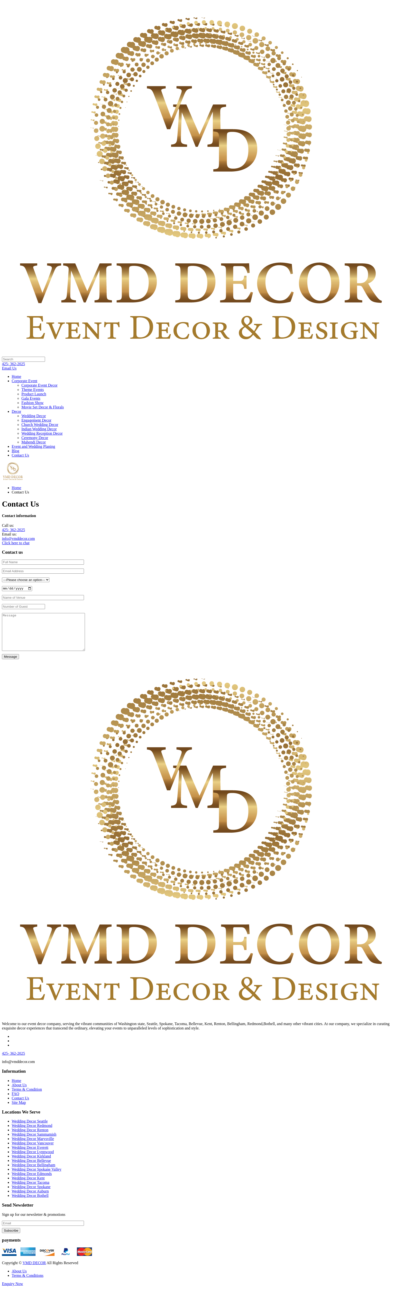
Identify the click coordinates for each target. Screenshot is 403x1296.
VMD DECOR (34, 1271)
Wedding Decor (33, 416)
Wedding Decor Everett (30, 1155)
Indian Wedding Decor (39, 429)
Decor (16, 411)
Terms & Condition (27, 1097)
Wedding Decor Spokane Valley (36, 1177)
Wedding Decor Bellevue (31, 1168)
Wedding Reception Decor (42, 433)
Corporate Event (24, 381)
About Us (19, 1093)
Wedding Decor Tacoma (30, 1190)
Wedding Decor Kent (28, 1186)
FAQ (15, 1102)
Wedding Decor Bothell (30, 1203)
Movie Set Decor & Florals (42, 407)
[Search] (23, 359)
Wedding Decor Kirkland (31, 1164)
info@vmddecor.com (18, 538)
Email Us (9, 368)
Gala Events (30, 398)
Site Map (19, 1110)
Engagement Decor (36, 420)
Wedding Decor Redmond (32, 1134)
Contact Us (20, 455)
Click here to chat (15, 543)
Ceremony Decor (34, 438)
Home (16, 376)
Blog (15, 451)
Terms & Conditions (27, 1283)
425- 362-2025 (13, 364)
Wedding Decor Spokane (31, 1195)
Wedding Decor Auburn (30, 1199)
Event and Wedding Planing (33, 446)
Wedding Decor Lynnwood (33, 1160)
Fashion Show (32, 403)
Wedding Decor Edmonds (32, 1182)
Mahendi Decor (33, 442)
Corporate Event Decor (39, 385)
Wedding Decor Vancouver (33, 1151)
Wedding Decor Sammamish (34, 1142)
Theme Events (32, 390)
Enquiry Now (12, 1292)
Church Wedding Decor (39, 425)
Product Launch (33, 394)
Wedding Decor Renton (30, 1138)
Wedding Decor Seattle (30, 1129)
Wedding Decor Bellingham (33, 1173)
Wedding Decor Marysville (33, 1147)
